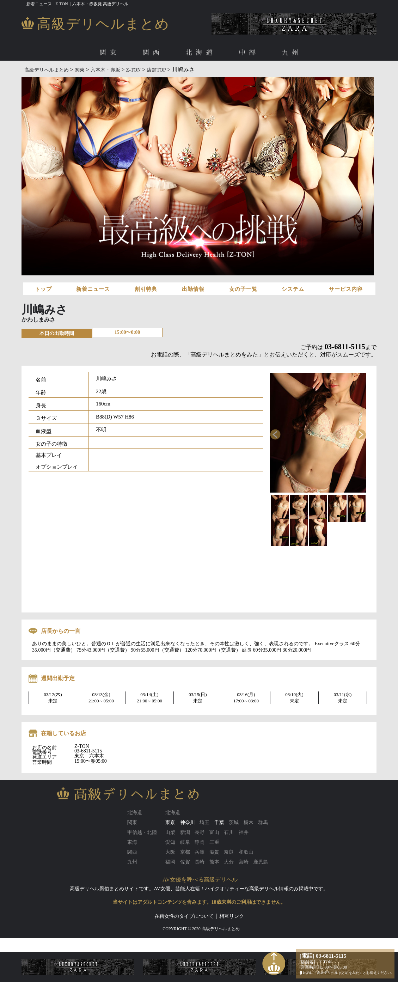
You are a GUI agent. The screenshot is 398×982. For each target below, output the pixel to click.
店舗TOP (156, 70)
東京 (170, 822)
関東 (109, 52)
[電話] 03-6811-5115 (323, 956)
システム (293, 289)
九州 (292, 52)
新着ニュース (93, 289)
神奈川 (187, 822)
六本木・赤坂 (105, 70)
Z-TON (133, 70)
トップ (43, 289)
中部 (249, 52)
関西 (152, 52)
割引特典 (146, 289)
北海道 (200, 52)
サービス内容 (346, 289)
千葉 (219, 822)
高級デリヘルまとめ (46, 70)
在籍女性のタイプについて (184, 916)
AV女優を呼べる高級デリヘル (200, 880)
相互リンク (231, 916)
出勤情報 (193, 289)
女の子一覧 (243, 289)
